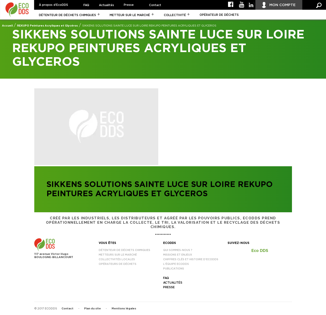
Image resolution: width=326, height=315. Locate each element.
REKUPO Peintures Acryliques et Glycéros (47, 25)
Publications (173, 268)
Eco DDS (259, 251)
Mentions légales (124, 308)
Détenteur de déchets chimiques (67, 15)
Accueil (7, 25)
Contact (155, 5)
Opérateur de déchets (219, 14)
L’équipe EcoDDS (176, 264)
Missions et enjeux (177, 254)
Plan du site (92, 308)
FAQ (86, 5)
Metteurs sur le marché (118, 254)
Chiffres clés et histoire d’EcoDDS (190, 259)
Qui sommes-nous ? (177, 250)
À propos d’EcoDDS (53, 4)
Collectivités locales (117, 259)
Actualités (106, 5)
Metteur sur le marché (130, 15)
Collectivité (175, 15)
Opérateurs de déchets (117, 264)
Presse (129, 4)
